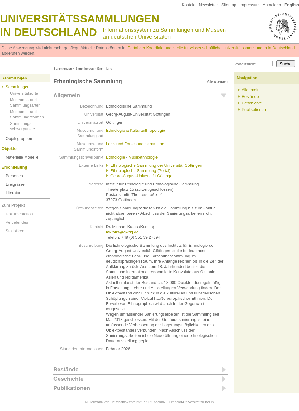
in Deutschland (48, 32)
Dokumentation (19, 214)
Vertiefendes (17, 222)
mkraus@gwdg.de (122, 232)
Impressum (249, 4)
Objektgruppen (19, 138)
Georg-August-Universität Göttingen (142, 176)
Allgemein (66, 95)
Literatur (13, 192)
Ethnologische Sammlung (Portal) (140, 170)
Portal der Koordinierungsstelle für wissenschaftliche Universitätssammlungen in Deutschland (211, 47)
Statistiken (15, 230)
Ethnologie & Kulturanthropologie (135, 130)
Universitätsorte (24, 93)
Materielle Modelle (22, 157)
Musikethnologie (143, 157)
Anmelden (272, 4)
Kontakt (188, 4)
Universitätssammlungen (79, 18)
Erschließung (14, 167)
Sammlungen (63, 68)
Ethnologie (115, 157)
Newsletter (208, 4)
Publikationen (71, 388)
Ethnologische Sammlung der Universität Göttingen (156, 165)
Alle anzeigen (217, 81)
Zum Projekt (13, 205)
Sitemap (228, 4)
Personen (14, 176)
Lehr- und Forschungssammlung (135, 143)
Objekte (9, 148)
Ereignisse (15, 184)
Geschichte (68, 379)
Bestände (65, 369)
